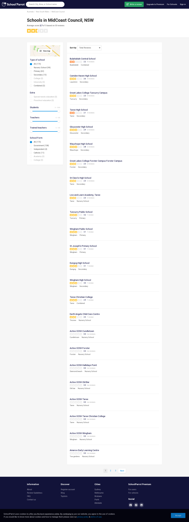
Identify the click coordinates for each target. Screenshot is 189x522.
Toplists (64, 496)
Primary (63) (39, 71)
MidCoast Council (58, 12)
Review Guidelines (34, 492)
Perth (96, 499)
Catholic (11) (39, 152)
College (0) (38, 78)
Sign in (183, 4)
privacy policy (83, 516)
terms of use (96, 516)
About (29, 489)
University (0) (39, 82)
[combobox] (45, 4)
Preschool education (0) (44, 100)
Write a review (136, 4)
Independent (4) (40, 149)
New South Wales (42, 12)
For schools (133, 492)
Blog (63, 492)
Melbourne (99, 492)
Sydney (97, 489)
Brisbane (98, 496)
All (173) (37, 64)
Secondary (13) (40, 74)
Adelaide (98, 503)
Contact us (31, 499)
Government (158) (41, 145)
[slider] (31, 111)
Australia (30, 12)
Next (122, 470)
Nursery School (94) (42, 67)
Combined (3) (39, 85)
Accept (178, 515)
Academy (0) (39, 156)
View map (46, 51)
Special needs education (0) (45, 96)
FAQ (28, 496)
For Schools (172, 4)
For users (132, 489)
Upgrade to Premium (155, 4)
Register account (68, 489)
